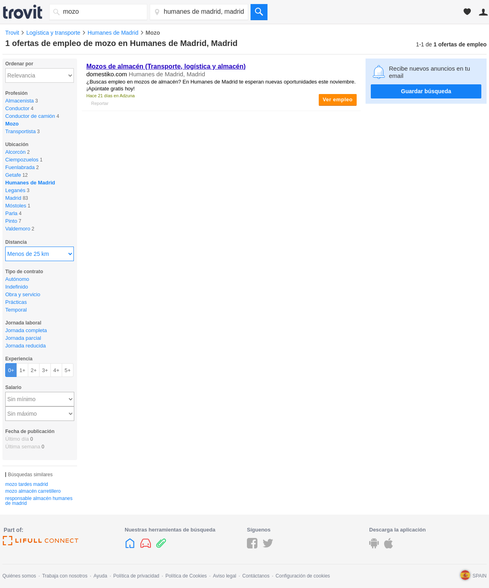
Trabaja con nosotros (64, 576)
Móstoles (15, 206)
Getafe (13, 175)
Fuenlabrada (20, 167)
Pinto (11, 221)
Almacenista (19, 101)
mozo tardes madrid (26, 484)
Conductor (17, 108)
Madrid (13, 198)
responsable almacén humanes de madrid (39, 501)
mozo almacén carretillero (33, 491)
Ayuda (100, 576)
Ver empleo (338, 99)
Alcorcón (15, 152)
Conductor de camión (30, 116)
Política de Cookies (186, 576)
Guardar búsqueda (426, 91)
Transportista (20, 131)
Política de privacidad (136, 576)
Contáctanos (256, 576)
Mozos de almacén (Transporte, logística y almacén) (166, 66)
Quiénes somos (19, 576)
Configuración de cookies (303, 576)
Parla (11, 213)
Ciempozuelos (21, 160)
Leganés (15, 190)
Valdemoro (17, 229)
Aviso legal (224, 576)
